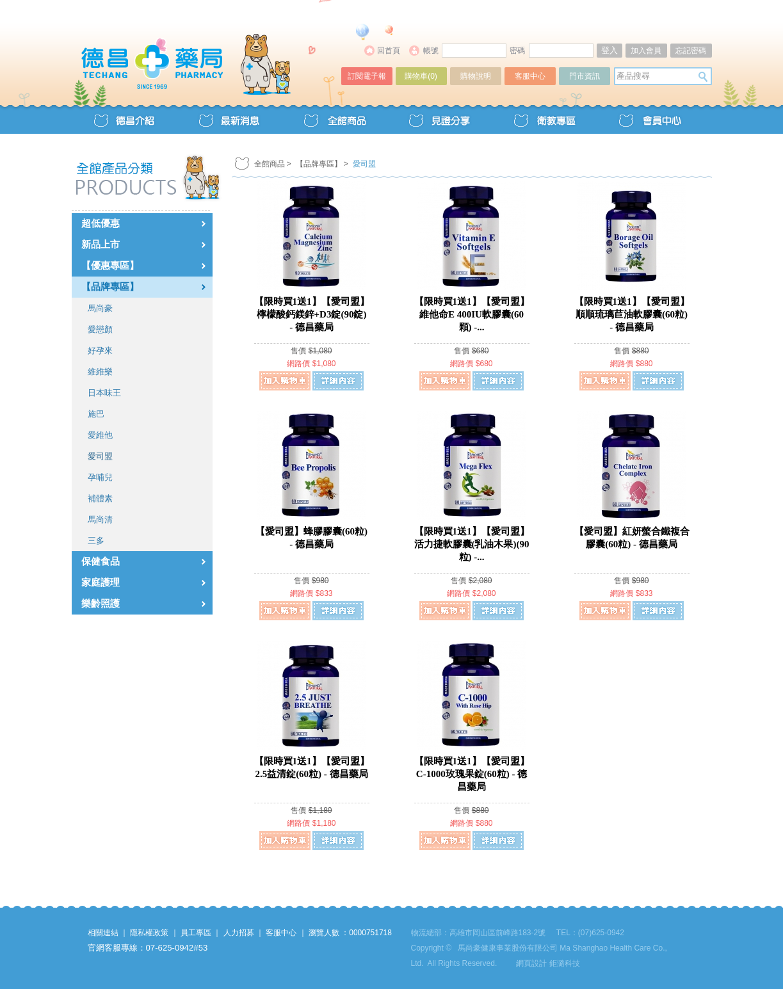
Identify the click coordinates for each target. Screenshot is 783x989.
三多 (96, 540)
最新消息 (229, 119)
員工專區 (196, 932)
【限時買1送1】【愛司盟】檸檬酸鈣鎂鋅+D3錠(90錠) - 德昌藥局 (311, 314)
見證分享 (439, 119)
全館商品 (334, 119)
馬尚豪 (100, 308)
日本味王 (104, 393)
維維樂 (100, 371)
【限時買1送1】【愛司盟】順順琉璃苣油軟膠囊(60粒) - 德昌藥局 (632, 314)
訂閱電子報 (367, 76)
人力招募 (238, 932)
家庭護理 (100, 582)
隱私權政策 (149, 932)
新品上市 (100, 244)
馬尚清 (100, 519)
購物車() (421, 76)
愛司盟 (100, 456)
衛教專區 (544, 119)
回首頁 (388, 50)
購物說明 (475, 76)
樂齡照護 (100, 604)
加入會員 (646, 50)
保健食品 (100, 561)
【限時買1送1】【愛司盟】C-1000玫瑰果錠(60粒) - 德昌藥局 (471, 774)
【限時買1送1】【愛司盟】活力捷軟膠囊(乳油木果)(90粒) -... (471, 544)
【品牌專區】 (110, 287)
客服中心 (530, 76)
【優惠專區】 (110, 266)
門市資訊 (584, 76)
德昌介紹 (124, 119)
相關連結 (103, 932)
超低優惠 (100, 223)
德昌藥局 (207, 49)
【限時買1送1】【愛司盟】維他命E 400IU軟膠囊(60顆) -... (471, 314)
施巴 (96, 414)
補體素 (100, 498)
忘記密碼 (690, 50)
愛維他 (100, 435)
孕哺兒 (100, 477)
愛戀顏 (100, 329)
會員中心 (649, 119)
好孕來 (100, 350)
